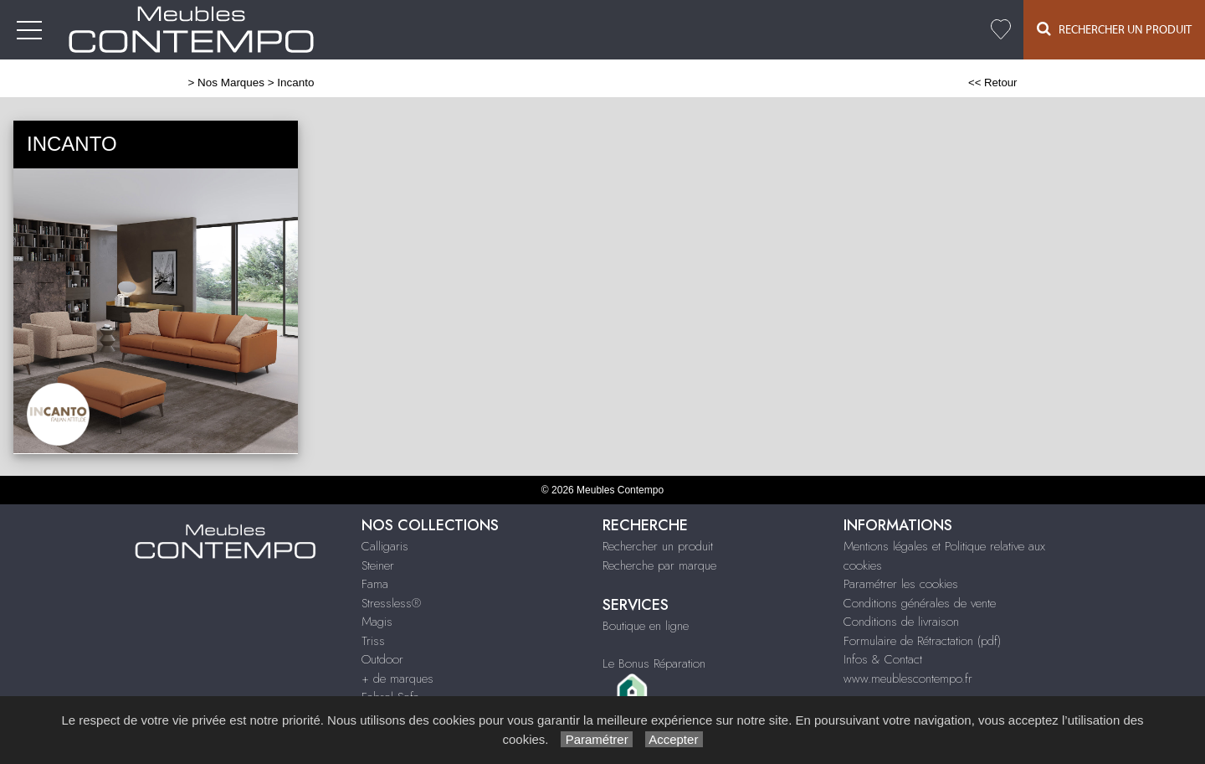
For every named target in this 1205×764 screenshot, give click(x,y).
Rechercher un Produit (1114, 29)
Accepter (674, 739)
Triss (373, 641)
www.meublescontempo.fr (908, 678)
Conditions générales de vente (920, 603)
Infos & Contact (883, 659)
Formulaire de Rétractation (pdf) (922, 641)
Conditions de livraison (901, 621)
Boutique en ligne (645, 626)
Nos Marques (230, 82)
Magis (377, 621)
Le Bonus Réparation (653, 663)
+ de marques (397, 678)
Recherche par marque (659, 565)
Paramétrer (596, 739)
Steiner (378, 565)
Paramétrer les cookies (901, 584)
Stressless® (391, 603)
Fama (375, 584)
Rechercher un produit (657, 546)
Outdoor (382, 659)
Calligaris (385, 546)
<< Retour (993, 82)
